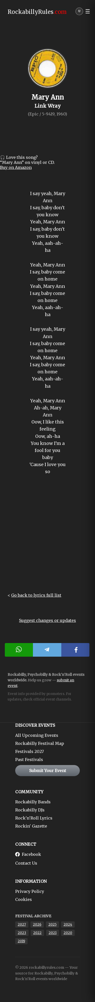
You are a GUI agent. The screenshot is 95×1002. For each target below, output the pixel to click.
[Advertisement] (47, 538)
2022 (37, 933)
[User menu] (79, 13)
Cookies (23, 899)
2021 (52, 933)
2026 (37, 924)
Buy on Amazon (16, 167)
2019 (21, 941)
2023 (22, 933)
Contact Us (26, 863)
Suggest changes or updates (47, 620)
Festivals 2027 (29, 751)
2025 (52, 924)
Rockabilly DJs (30, 809)
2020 (68, 933)
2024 (68, 924)
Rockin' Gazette (31, 826)
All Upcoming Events (36, 735)
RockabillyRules (37, 11)
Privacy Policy (29, 891)
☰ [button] (87, 11)
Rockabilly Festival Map (39, 743)
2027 (22, 924)
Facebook (28, 854)
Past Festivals (29, 759)
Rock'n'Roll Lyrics (33, 818)
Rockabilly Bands (33, 801)
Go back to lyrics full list (36, 595)
